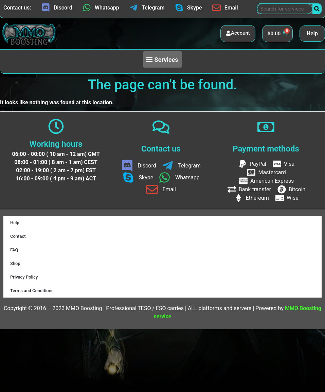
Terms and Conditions (32, 290)
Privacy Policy (24, 277)
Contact (18, 236)
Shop (15, 263)
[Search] (316, 9)
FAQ (14, 249)
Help (312, 33)
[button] (162, 59)
